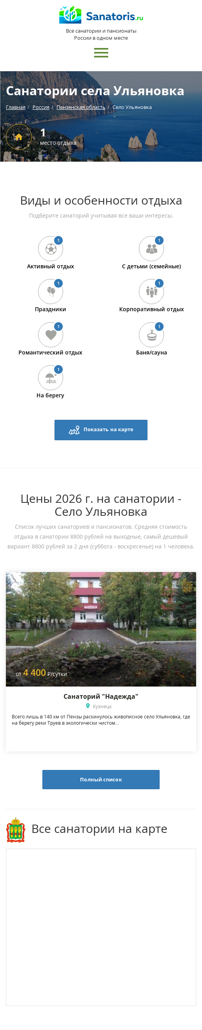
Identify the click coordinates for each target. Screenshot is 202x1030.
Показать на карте (101, 430)
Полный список (101, 779)
